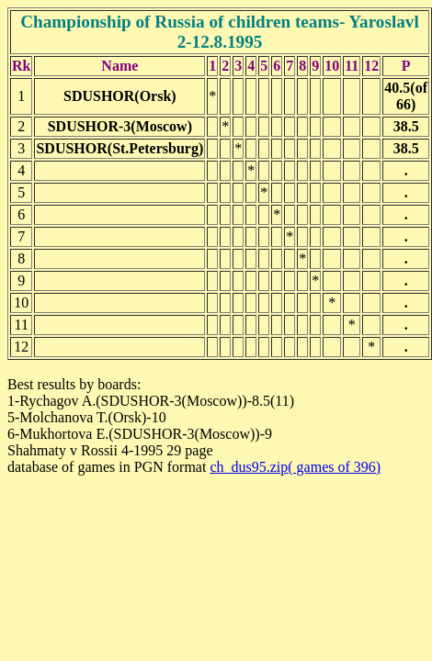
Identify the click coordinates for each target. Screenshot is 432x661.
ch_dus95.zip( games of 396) (295, 467)
